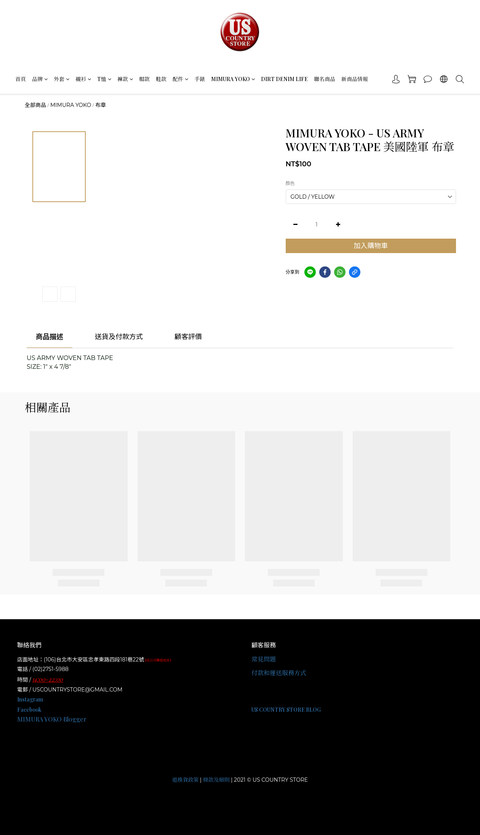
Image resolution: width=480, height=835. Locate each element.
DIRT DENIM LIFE (284, 79)
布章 (100, 105)
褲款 (125, 79)
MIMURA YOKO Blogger (51, 719)
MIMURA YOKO (233, 79)
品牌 (40, 79)
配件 (180, 79)
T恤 (104, 79)
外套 (61, 79)
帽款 (144, 79)
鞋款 (161, 79)
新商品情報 (354, 79)
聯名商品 (324, 79)
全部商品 (35, 105)
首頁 (20, 79)
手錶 (199, 79)
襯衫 (83, 79)
